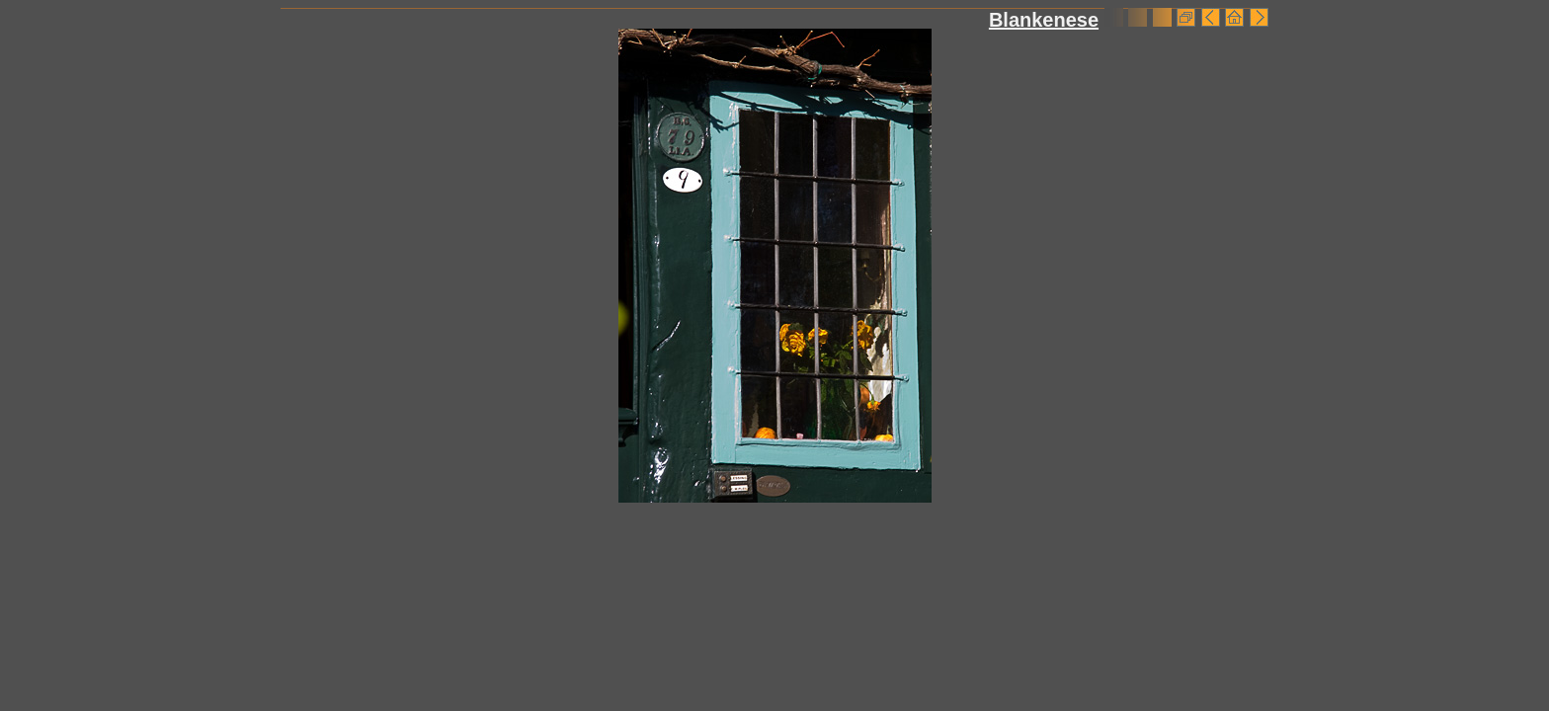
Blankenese (1044, 20)
